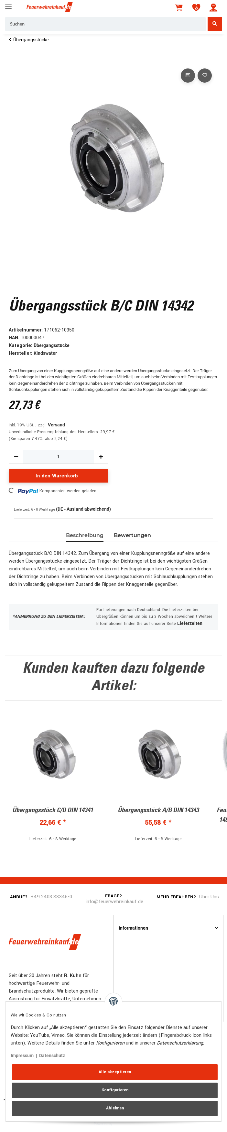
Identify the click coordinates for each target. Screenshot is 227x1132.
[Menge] (58, 457)
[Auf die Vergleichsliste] (188, 75)
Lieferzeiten (189, 623)
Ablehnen (115, 1108)
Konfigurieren (115, 1090)
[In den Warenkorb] (14, 59)
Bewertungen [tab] (132, 535)
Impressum (22, 1055)
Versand (56, 424)
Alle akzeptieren (115, 1072)
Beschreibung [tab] (84, 535)
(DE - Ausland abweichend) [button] (83, 509)
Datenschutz (52, 1055)
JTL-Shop (123, 1123)
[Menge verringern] (16, 457)
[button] (213, 7)
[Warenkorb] (179, 7)
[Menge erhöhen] (101, 457)
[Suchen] (105, 24)
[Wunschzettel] (196, 7)
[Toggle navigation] (8, 4)
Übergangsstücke (52, 345)
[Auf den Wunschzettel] (205, 75)
